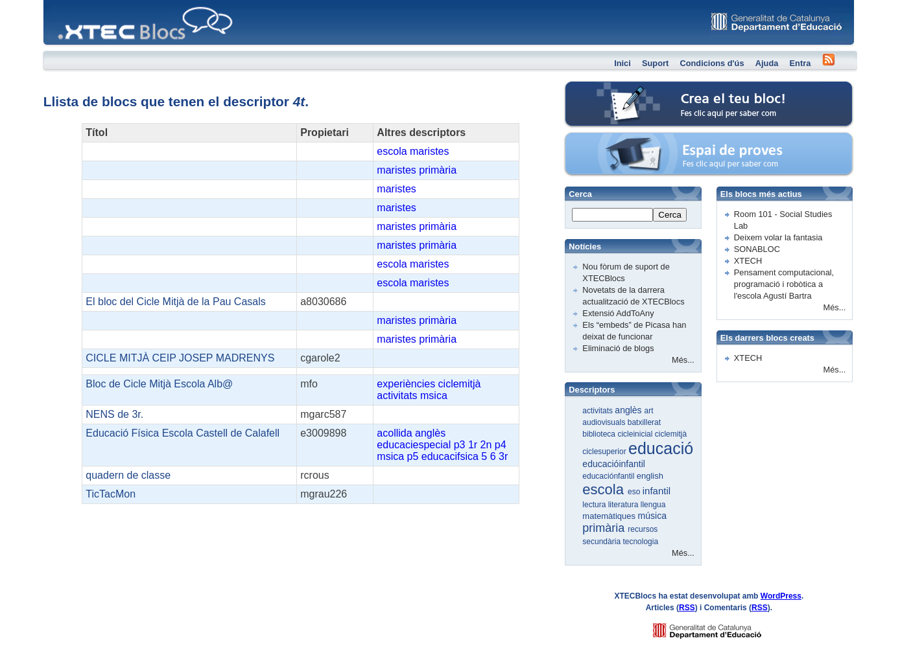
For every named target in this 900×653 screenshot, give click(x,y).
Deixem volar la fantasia (778, 237)
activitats (397, 395)
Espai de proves (620, 139)
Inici (622, 63)
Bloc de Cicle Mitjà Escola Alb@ (159, 383)
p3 (460, 444)
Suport (655, 63)
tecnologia (640, 541)
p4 (500, 444)
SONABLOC (757, 249)
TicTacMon (111, 493)
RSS (687, 607)
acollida (394, 433)
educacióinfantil (613, 464)
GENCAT (719, 627)
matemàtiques (609, 516)
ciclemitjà (459, 383)
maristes (429, 151)
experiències (406, 383)
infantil (656, 490)
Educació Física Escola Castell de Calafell (182, 433)
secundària (602, 541)
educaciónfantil (609, 476)
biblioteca (599, 434)
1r (472, 444)
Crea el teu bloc (619, 87)
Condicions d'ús (712, 63)
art (649, 410)
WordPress (781, 596)
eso (635, 491)
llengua (653, 504)
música (652, 515)
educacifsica (450, 456)
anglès (430, 433)
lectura (595, 504)
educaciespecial (414, 444)
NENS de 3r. (114, 414)
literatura (624, 504)
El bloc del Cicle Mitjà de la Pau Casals (175, 301)
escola (392, 151)
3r (503, 456)
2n (486, 444)
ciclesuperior (605, 451)
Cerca (669, 215)
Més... (683, 360)
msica (433, 395)
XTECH (748, 261)
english (650, 476)
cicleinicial (635, 434)
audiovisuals (604, 422)
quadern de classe (128, 475)
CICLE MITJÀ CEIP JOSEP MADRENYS (180, 357)
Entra (800, 63)
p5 (413, 456)
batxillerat (644, 422)
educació (660, 448)
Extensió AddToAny (618, 313)
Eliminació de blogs (618, 348)
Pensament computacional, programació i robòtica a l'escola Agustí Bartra (784, 284)
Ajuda (767, 63)
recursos (642, 529)
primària (437, 170)
